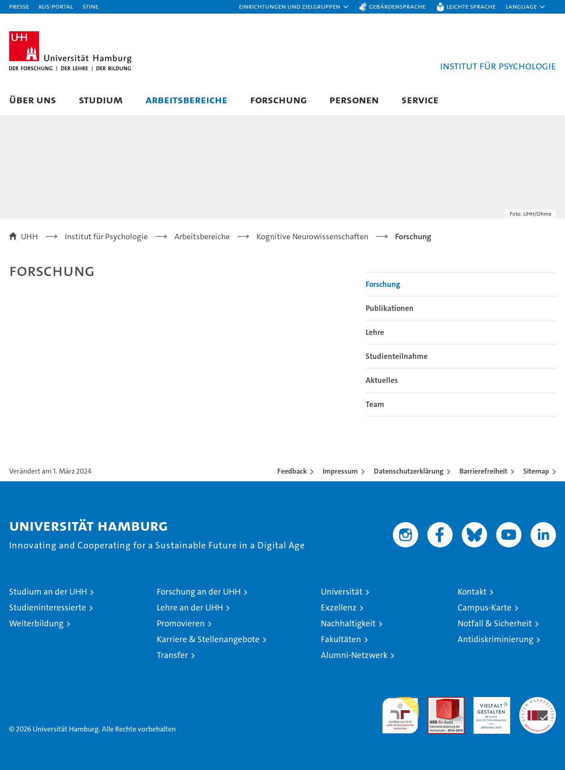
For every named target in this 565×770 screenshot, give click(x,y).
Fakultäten (341, 639)
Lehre (375, 332)
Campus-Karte (485, 607)
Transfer (172, 655)
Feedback (292, 471)
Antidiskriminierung (495, 639)
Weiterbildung (36, 623)
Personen (354, 99)
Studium (101, 99)
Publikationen (390, 308)
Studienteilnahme (397, 356)
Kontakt (472, 591)
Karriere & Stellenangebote (208, 639)
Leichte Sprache (471, 6)
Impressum (340, 471)
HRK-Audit (489, 702)
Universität (341, 591)
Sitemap (536, 471)
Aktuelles (382, 380)
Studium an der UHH (48, 591)
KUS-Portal (56, 6)
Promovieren (181, 623)
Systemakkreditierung (537, 702)
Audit (436, 702)
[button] (294, 7)
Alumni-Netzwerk (354, 655)
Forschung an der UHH (199, 591)
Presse (19, 6)
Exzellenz (339, 607)
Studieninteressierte (47, 607)
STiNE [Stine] (90, 6)
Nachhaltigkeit (348, 623)
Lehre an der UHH (190, 607)
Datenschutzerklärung (409, 471)
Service (420, 99)
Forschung (278, 99)
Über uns (32, 99)
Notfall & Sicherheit (495, 623)
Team (375, 404)
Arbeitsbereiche (186, 99)
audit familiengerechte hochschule (400, 711)
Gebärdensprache (397, 6)
